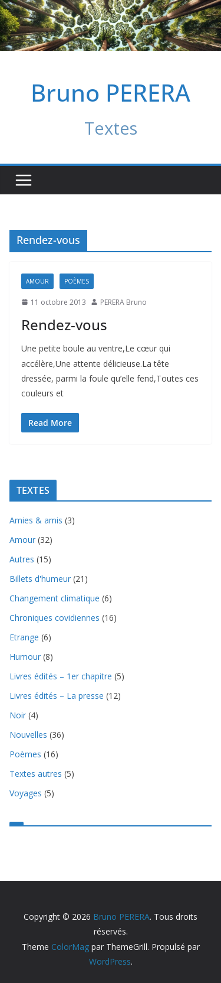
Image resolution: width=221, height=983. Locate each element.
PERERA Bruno (123, 302)
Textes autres (35, 773)
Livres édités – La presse (56, 695)
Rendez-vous (64, 324)
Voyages (25, 793)
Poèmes (76, 281)
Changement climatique (54, 598)
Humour (25, 656)
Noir (17, 715)
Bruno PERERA (110, 92)
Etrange (24, 637)
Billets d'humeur (40, 578)
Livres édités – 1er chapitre (60, 676)
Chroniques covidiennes (54, 617)
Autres (21, 559)
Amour (37, 281)
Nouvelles (28, 734)
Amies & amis (35, 520)
